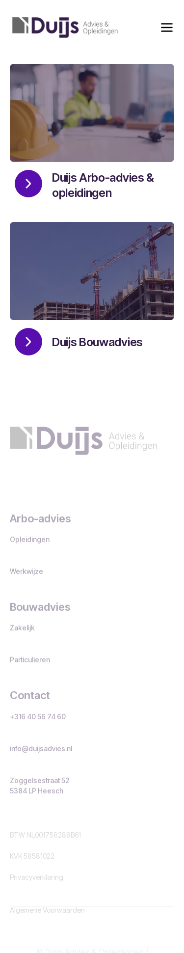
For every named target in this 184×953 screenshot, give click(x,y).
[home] (62, 27)
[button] (167, 27)
